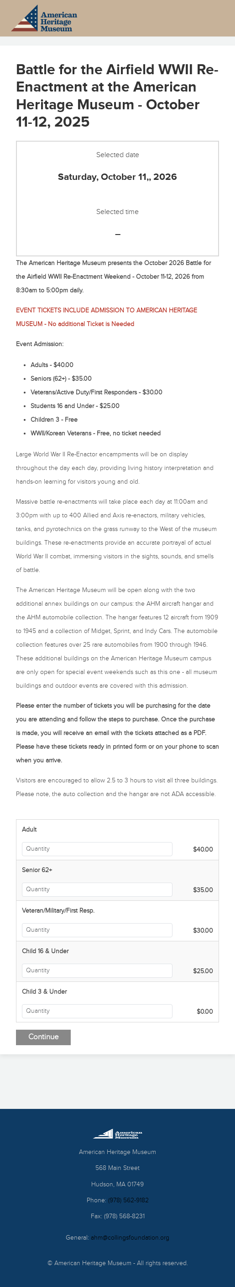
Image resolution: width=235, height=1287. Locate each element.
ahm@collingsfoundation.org (130, 1237)
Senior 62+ (37, 870)
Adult (29, 829)
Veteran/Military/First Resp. (58, 910)
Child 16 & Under (45, 951)
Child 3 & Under (44, 992)
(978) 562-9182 (128, 1200)
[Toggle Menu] (203, 18)
